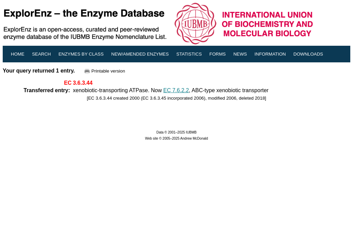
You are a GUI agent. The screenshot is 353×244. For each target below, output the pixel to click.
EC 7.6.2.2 (176, 90)
